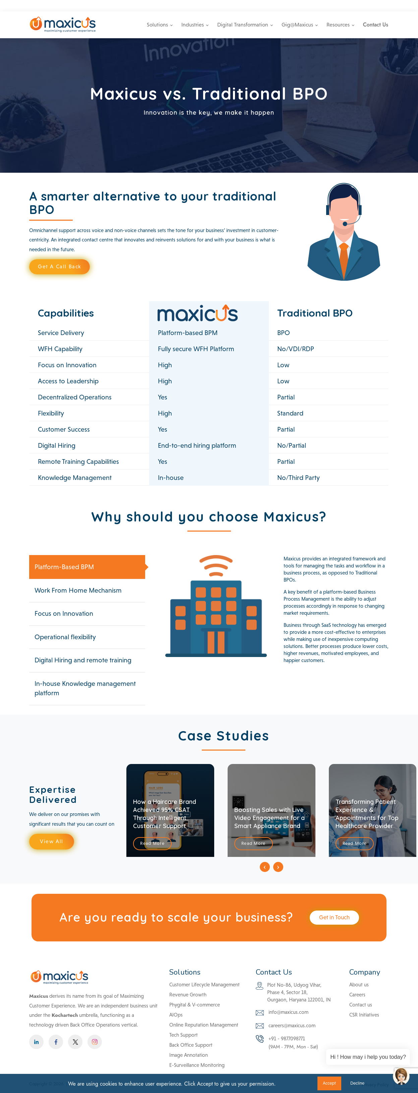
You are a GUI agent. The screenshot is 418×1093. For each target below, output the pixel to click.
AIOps (176, 1015)
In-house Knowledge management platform (85, 688)
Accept (329, 1083)
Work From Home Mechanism (78, 590)
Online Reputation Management (203, 1025)
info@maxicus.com (276, 5)
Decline (357, 1083)
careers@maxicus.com (285, 1026)
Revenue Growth (187, 994)
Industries (192, 25)
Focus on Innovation (64, 613)
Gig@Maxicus (297, 25)
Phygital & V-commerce (194, 1004)
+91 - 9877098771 (324, 5)
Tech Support (183, 1035)
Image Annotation (188, 1055)
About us (359, 984)
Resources (338, 25)
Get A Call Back (59, 266)
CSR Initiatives (364, 1015)
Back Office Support (191, 1045)
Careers (360, 5)
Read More (152, 843)
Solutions (157, 25)
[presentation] (265, 867)
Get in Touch (334, 917)
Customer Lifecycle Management (204, 984)
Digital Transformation (242, 25)
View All (51, 841)
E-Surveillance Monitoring (197, 1065)
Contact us (360, 1004)
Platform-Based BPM (64, 566)
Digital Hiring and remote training (83, 660)
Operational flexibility (65, 637)
